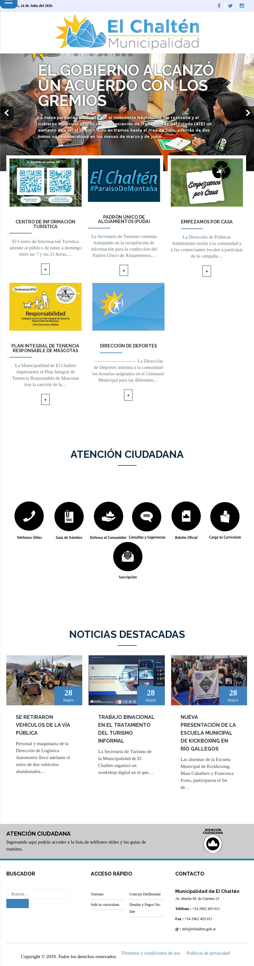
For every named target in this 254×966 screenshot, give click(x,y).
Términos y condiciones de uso (150, 952)
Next (247, 113)
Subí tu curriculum (105, 904)
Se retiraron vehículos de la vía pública (43, 725)
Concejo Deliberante (145, 894)
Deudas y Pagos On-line (144, 908)
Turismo (97, 894)
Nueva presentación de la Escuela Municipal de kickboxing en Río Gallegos (208, 733)
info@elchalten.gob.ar (199, 929)
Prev (7, 113)
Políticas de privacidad (208, 952)
